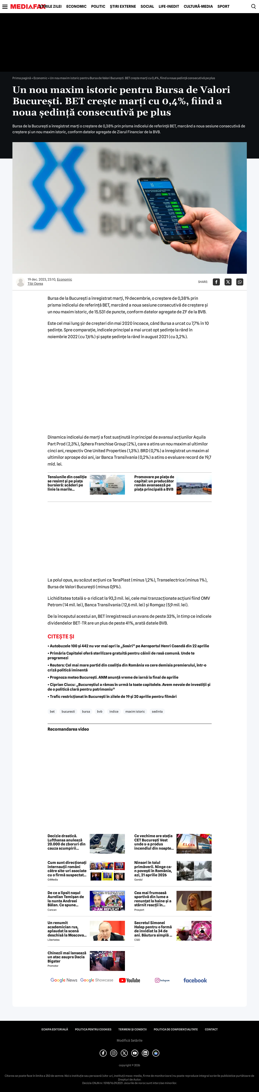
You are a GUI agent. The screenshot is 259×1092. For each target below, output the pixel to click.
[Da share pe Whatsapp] (239, 281)
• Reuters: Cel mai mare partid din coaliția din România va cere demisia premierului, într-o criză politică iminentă (127, 667)
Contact (211, 1029)
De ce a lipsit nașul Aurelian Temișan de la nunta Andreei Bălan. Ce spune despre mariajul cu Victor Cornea (66, 899)
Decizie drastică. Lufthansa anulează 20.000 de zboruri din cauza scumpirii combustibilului (67, 842)
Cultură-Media (198, 6)
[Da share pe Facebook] (216, 281)
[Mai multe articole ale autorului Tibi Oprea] (20, 282)
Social (147, 6)
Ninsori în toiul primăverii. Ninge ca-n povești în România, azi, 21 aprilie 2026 (153, 869)
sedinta (157, 711)
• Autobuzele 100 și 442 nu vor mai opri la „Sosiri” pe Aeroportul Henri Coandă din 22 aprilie (128, 646)
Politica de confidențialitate (176, 1029)
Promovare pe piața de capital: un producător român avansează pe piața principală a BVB (154, 483)
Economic (76, 6)
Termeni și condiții (132, 1029)
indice (113, 711)
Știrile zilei (50, 6)
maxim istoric (135, 711)
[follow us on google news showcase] (96, 981)
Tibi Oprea (35, 283)
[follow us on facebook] (195, 980)
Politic (98, 6)
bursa (86, 711)
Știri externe (123, 6)
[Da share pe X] (228, 281)
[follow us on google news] (64, 981)
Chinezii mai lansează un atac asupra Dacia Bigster (67, 957)
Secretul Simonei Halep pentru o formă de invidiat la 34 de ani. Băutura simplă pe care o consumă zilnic (154, 929)
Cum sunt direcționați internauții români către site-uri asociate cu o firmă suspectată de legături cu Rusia (67, 869)
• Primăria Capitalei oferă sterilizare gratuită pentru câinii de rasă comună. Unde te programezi (121, 655)
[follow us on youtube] (129, 981)
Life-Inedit (169, 6)
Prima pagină (21, 78)
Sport (223, 6)
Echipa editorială (54, 1029)
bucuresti (68, 711)
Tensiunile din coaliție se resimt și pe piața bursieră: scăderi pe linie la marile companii (67, 483)
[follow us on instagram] (162, 981)
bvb (99, 711)
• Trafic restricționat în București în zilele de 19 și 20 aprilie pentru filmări (112, 696)
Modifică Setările (130, 1040)
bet (52, 711)
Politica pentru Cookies (93, 1029)
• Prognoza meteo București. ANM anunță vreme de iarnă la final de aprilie (113, 677)
